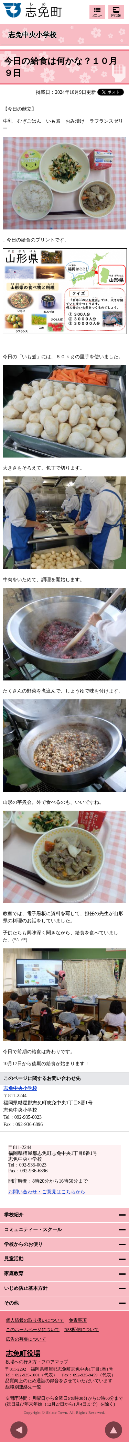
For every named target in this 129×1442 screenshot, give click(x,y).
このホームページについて (33, 1329)
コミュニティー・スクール (33, 1229)
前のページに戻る (20, 1430)
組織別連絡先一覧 (23, 1387)
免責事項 (78, 1320)
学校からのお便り (23, 1244)
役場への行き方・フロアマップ (37, 1362)
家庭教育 (13, 1273)
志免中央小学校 (32, 35)
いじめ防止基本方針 (25, 1288)
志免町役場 (23, 1353)
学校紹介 (13, 1214)
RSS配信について (81, 1329)
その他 (11, 1303)
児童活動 (13, 1258)
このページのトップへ (115, 1430)
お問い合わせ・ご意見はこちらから (46, 1191)
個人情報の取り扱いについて (35, 1320)
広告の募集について (26, 1339)
